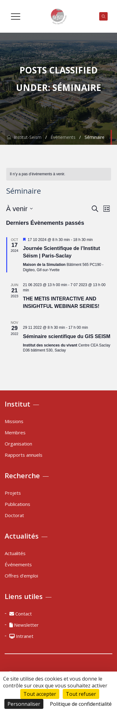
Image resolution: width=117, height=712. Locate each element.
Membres (15, 432)
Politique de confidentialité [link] (81, 703)
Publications (17, 504)
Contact (20, 614)
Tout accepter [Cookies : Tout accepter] (39, 694)
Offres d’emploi (21, 576)
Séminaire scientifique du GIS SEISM (66, 336)
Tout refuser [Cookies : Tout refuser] (81, 694)
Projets (13, 493)
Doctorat (14, 515)
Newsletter (24, 625)
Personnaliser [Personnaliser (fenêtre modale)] (23, 703)
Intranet (21, 636)
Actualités (15, 553)
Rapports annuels (23, 455)
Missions (14, 421)
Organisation (18, 444)
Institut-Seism (24, 137)
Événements (18, 564)
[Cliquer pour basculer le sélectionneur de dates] (19, 209)
